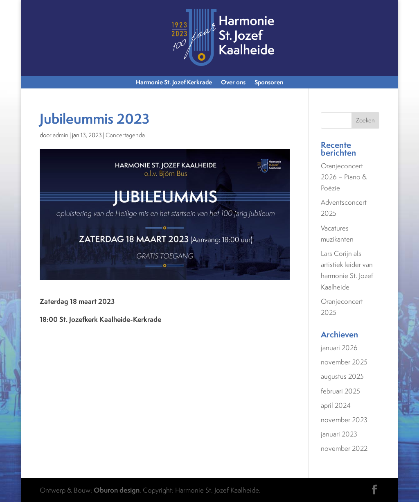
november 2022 (344, 448)
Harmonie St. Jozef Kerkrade (174, 82)
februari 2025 (340, 391)
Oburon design (117, 490)
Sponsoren (269, 82)
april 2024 (336, 405)
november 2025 (344, 361)
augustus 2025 (342, 376)
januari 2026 (339, 347)
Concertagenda (125, 135)
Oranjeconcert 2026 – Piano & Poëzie (344, 176)
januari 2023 (339, 434)
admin (60, 135)
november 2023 (344, 419)
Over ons (233, 82)
